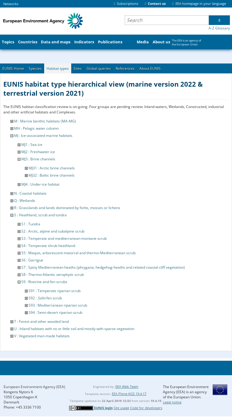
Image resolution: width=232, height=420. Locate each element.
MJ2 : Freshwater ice (38, 151)
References (125, 68)
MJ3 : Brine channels (38, 159)
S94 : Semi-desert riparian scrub (55, 312)
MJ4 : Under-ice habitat (40, 184)
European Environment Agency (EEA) (34, 386)
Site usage (121, 408)
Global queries (99, 68)
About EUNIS (150, 68)
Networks (10, 4)
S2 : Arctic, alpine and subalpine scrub (52, 231)
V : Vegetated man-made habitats (42, 335)
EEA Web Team (126, 386)
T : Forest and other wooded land (41, 321)
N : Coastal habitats (30, 193)
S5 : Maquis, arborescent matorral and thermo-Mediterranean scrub (78, 252)
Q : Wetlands (24, 200)
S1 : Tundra (30, 224)
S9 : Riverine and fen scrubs (44, 281)
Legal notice (172, 402)
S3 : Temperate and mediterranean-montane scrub (64, 238)
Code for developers (146, 408)
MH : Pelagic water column (36, 128)
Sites (78, 68)
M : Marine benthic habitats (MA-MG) (45, 121)
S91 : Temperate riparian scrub (55, 290)
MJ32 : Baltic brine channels (52, 175)
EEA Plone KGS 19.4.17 (129, 393)
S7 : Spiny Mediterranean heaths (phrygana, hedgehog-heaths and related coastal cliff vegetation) (103, 267)
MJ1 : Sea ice (31, 144)
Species (35, 68)
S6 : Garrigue (32, 260)
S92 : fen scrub (45, 298)
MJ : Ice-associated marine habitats (43, 135)
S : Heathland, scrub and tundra (40, 215)
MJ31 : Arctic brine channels (52, 168)
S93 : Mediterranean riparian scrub (58, 305)
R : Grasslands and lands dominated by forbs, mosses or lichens (67, 207)
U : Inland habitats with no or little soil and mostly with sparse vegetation (74, 328)
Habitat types (58, 68)
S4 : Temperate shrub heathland (48, 245)
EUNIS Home (13, 68)
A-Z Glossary (219, 28)
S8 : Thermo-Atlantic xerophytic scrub (52, 274)
